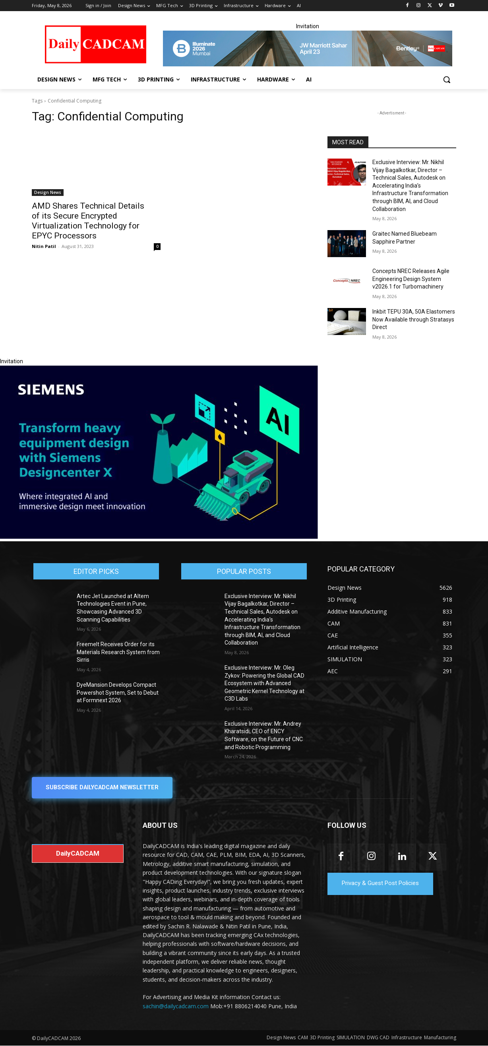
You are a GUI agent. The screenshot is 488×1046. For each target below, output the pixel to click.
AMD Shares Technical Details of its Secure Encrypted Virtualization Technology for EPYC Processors (88, 220)
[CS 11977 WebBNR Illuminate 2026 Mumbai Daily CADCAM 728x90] (307, 48)
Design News (47, 192)
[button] (446, 79)
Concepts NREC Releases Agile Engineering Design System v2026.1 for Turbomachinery (410, 279)
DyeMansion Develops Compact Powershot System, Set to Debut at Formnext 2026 (118, 692)
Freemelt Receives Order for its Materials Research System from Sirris (118, 652)
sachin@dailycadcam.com (176, 1006)
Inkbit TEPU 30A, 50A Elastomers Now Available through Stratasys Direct (413, 319)
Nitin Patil (44, 246)
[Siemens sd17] (159, 537)
